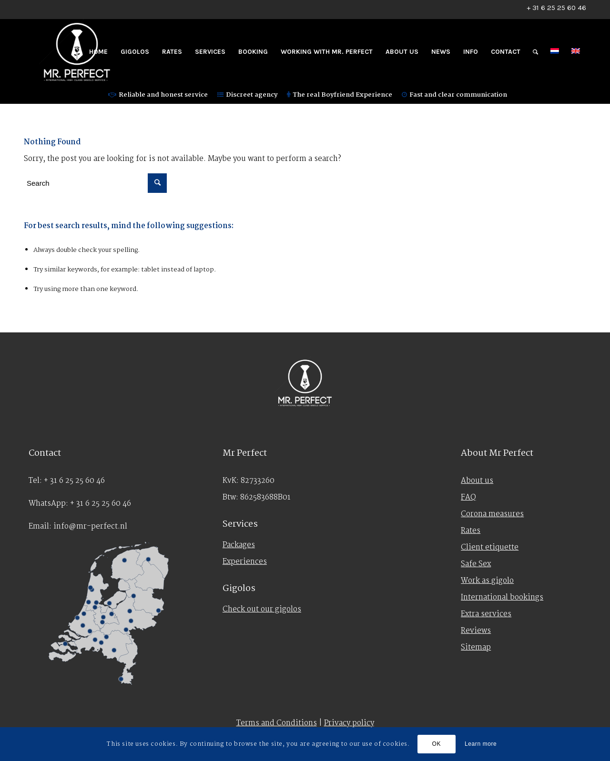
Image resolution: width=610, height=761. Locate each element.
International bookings (502, 597)
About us (477, 481)
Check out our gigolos (262, 609)
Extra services (486, 614)
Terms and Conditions (276, 723)
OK (436, 744)
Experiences (245, 562)
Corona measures (492, 514)
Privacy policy (349, 723)
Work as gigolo (487, 581)
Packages (239, 545)
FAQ (468, 497)
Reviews (476, 631)
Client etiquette (489, 547)
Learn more (481, 744)
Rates (470, 531)
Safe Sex (476, 564)
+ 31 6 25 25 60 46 (556, 7)
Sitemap (476, 647)
